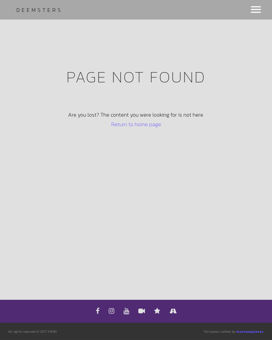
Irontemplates (249, 331)
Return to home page (136, 124)
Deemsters (39, 10)
